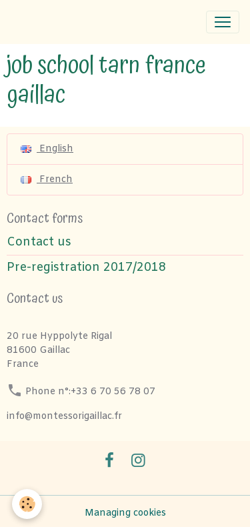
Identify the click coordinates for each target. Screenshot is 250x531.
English (47, 149)
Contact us (39, 242)
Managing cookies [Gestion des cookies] (125, 513)
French (47, 179)
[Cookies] (27, 504)
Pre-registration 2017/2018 (86, 268)
